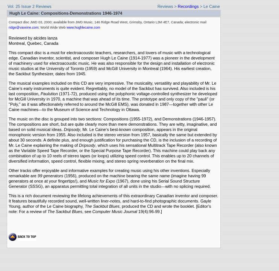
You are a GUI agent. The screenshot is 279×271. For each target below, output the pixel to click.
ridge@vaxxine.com (23, 27)
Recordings (188, 6)
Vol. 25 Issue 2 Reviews (30, 6)
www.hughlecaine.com (83, 27)
